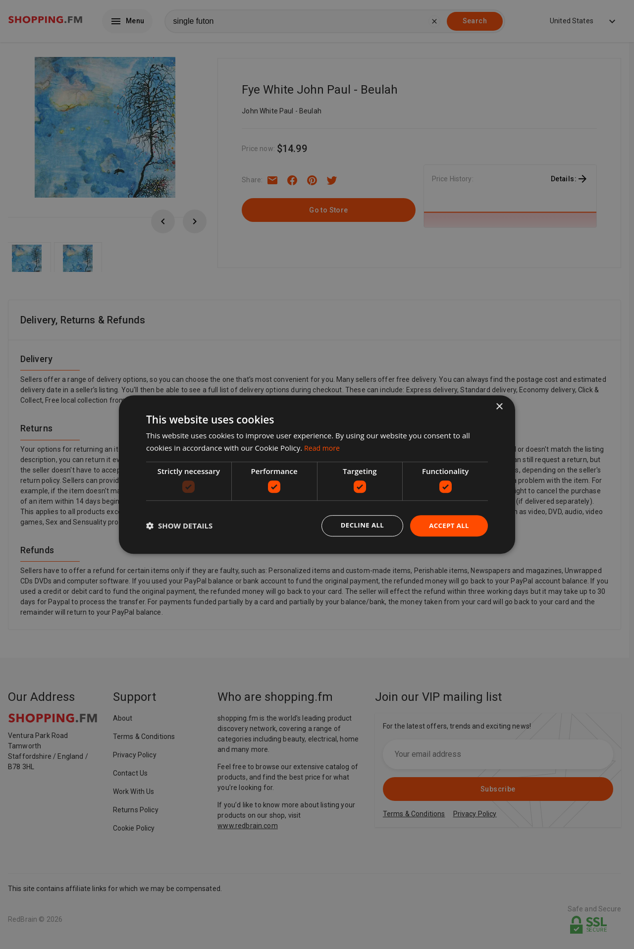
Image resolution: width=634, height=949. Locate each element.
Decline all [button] (358, 525)
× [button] (499, 406)
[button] (179, 526)
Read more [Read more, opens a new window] (323, 447)
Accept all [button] (448, 525)
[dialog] (317, 474)
